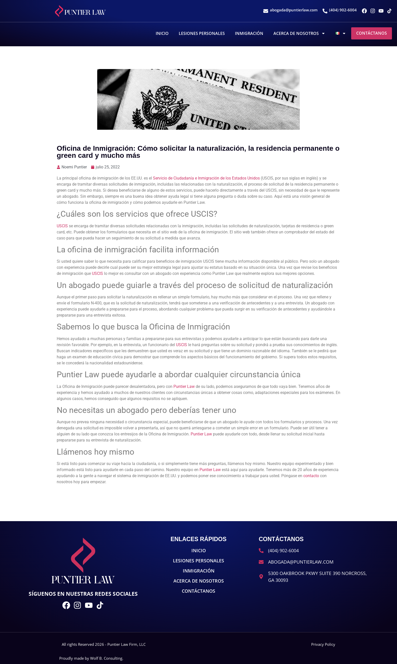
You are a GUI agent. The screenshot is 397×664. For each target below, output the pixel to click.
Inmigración (249, 33)
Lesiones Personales (202, 33)
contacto (311, 475)
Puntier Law (184, 386)
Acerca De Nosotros (299, 33)
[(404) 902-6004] (325, 11)
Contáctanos (371, 33)
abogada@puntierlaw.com (293, 9)
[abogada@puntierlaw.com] (265, 11)
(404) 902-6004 (343, 9)
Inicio (162, 33)
